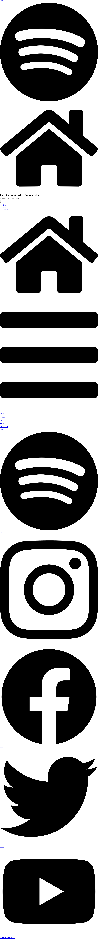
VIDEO (2, 423)
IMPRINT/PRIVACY (7, 938)
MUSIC (2, 417)
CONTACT (4, 427)
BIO (1, 420)
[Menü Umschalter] (0, 201)
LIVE (2, 414)
